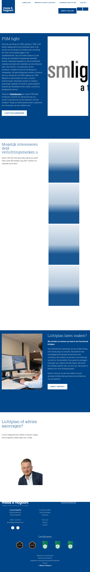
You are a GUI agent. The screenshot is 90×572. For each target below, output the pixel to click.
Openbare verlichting (67, 2)
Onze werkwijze (45, 512)
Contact (83, 2)
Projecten (45, 515)
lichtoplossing (15, 94)
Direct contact (57, 386)
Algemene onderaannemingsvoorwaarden (45, 560)
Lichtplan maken (45, 510)
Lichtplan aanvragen (14, 113)
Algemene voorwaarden (45, 555)
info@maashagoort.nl (15, 522)
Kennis (45, 522)
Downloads (26, 2)
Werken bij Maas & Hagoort (45, 2)
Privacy (45, 563)
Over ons (45, 520)
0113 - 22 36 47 (15, 520)
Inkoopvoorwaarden (45, 558)
